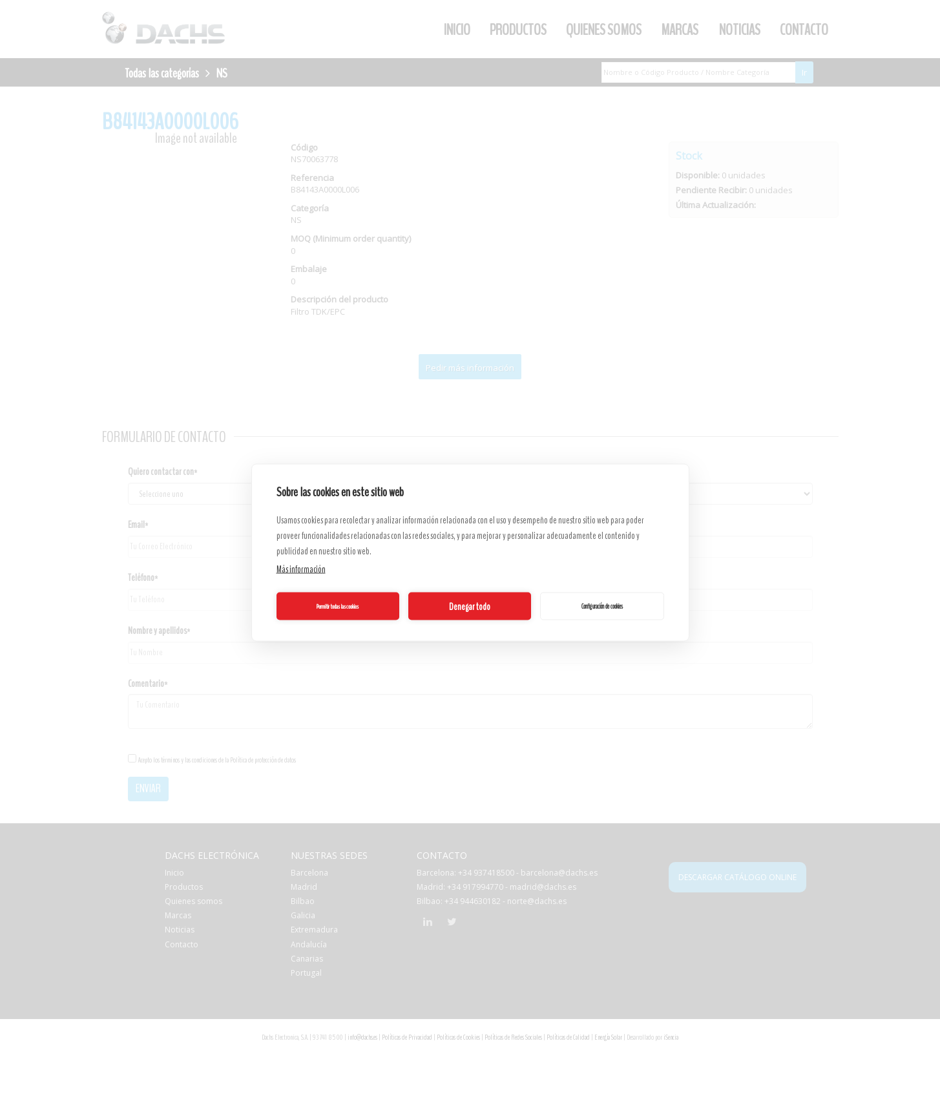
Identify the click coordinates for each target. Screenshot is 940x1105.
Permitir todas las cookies (338, 606)
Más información (301, 569)
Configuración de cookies (602, 606)
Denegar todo (469, 606)
